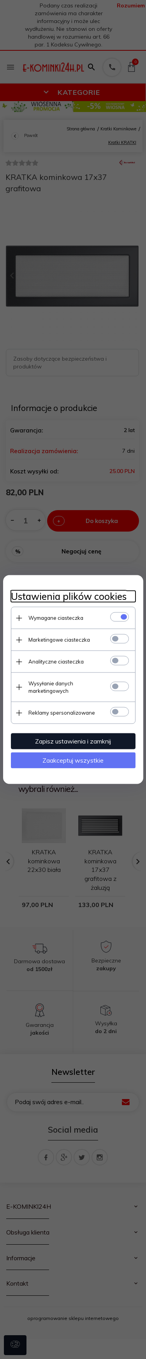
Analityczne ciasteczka (56, 661)
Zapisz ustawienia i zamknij (73, 741)
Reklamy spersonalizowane (61, 713)
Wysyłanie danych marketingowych (50, 687)
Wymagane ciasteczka (55, 618)
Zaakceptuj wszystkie (73, 760)
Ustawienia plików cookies (69, 596)
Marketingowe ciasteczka (59, 640)
